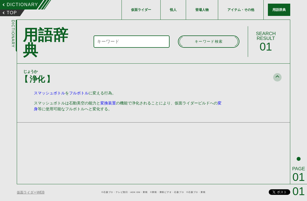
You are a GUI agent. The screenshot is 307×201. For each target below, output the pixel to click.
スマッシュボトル (49, 93)
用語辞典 (279, 10)
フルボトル (79, 93)
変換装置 (108, 103)
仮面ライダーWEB (30, 192)
